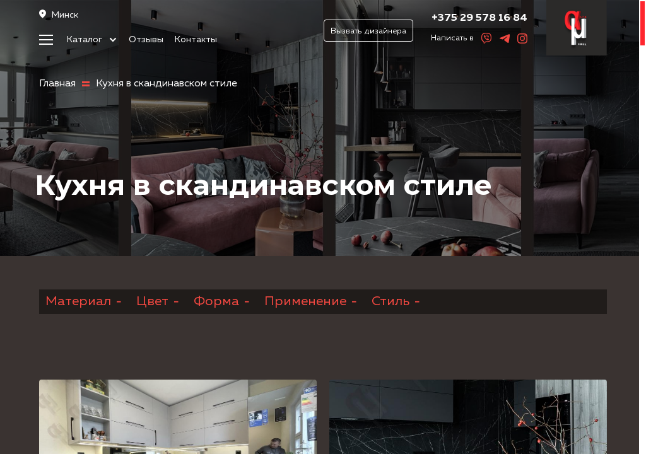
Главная (57, 84)
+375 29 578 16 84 (479, 18)
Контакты (196, 39)
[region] (323, 227)
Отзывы (146, 39)
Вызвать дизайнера (368, 31)
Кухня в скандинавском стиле (166, 84)
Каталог (92, 39)
